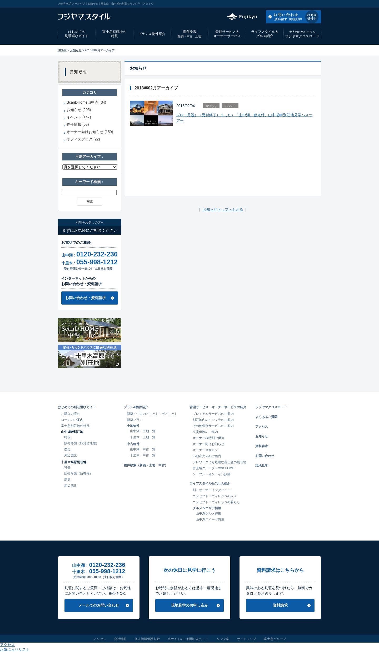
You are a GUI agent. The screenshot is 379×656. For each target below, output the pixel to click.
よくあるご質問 (266, 417)
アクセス (279, 3)
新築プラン (135, 420)
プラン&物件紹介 (136, 407)
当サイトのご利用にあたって (188, 639)
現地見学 (261, 465)
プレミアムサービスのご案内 (213, 414)
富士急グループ (275, 639)
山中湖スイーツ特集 (210, 519)
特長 (67, 437)
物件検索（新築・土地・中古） (146, 465)
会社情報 (120, 639)
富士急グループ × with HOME (214, 468)
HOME (62, 50)
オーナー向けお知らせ (208, 444)
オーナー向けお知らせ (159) (90, 132)
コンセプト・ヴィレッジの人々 (215, 496)
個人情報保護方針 (147, 639)
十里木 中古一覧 (142, 455)
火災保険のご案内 (205, 432)
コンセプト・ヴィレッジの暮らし (216, 502)
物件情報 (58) (78, 124)
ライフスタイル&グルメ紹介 (210, 483)
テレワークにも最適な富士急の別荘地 (219, 462)
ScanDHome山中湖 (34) (86, 102)
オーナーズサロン (205, 450)
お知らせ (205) (79, 110)
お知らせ (76, 50)
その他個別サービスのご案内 (213, 426)
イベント (230, 106)
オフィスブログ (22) (83, 139)
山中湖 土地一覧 (142, 431)
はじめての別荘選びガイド (77, 34)
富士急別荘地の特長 (114, 34)
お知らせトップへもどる (223, 209)
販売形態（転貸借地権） (81, 443)
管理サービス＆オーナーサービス (227, 34)
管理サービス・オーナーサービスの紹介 (218, 407)
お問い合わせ (264, 456)
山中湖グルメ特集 (208, 513)
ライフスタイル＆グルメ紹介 (264, 34)
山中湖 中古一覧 (142, 449)
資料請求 (261, 446)
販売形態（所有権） (78, 473)
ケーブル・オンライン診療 (212, 474)
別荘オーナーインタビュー (212, 490)
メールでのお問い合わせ (98, 605)
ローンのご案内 (72, 420)
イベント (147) (79, 117)
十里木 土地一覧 (142, 437)
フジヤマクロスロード (302, 34)
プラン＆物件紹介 (152, 34)
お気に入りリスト (306, 3)
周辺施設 (70, 455)
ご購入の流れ (70, 414)
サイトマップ (246, 639)
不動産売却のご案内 (207, 456)
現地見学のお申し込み (189, 605)
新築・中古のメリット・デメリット (152, 414)
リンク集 (223, 639)
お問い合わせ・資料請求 (85, 298)
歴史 (67, 449)
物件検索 (189, 33)
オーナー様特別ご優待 (208, 438)
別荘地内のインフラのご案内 (213, 420)
